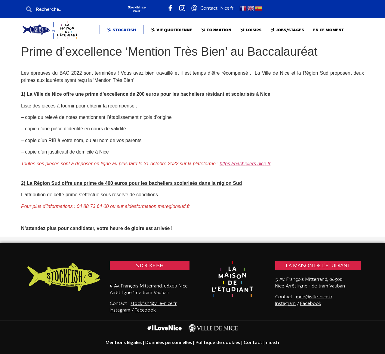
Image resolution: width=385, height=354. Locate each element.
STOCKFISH (121, 30)
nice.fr (272, 342)
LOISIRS (251, 30)
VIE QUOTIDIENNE (171, 30)
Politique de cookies (218, 342)
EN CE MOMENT (328, 29)
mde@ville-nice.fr (314, 297)
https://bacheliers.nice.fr (245, 163)
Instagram (285, 303)
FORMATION (216, 30)
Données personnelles (168, 342)
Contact (253, 342)
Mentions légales (124, 342)
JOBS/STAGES (287, 30)
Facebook (145, 310)
